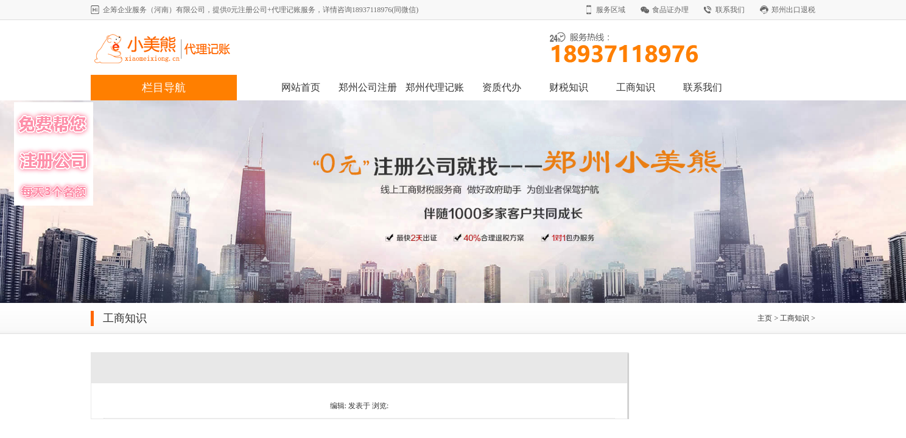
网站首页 (300, 87)
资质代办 (501, 87)
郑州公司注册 (368, 87)
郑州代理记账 (435, 87)
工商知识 (635, 87)
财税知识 (568, 87)
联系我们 (730, 9)
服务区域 (610, 9)
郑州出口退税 (793, 9)
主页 (764, 318)
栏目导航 (164, 88)
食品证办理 (670, 9)
